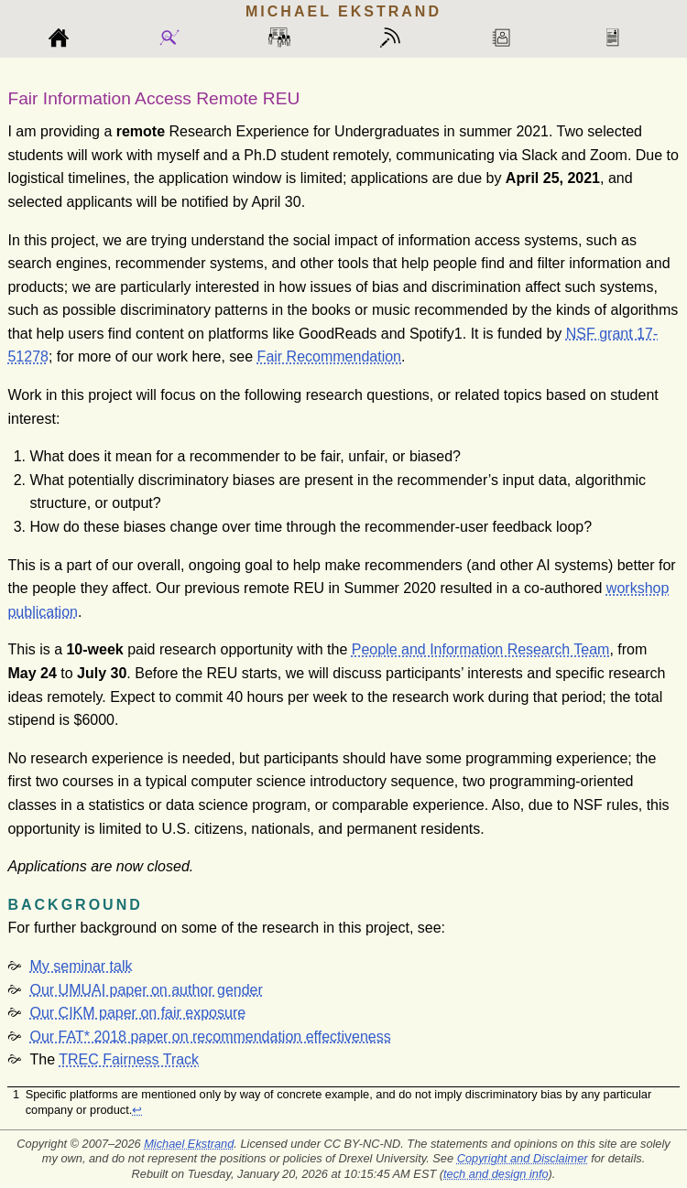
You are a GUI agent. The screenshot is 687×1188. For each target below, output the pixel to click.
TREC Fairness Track (129, 1059)
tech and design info (496, 1174)
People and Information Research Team (481, 649)
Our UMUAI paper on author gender (145, 990)
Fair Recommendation (329, 356)
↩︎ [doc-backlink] (137, 1110)
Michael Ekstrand (189, 1143)
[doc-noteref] (458, 333)
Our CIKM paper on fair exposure (137, 1013)
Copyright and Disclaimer (522, 1158)
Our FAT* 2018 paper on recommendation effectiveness (209, 1036)
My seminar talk (80, 966)
